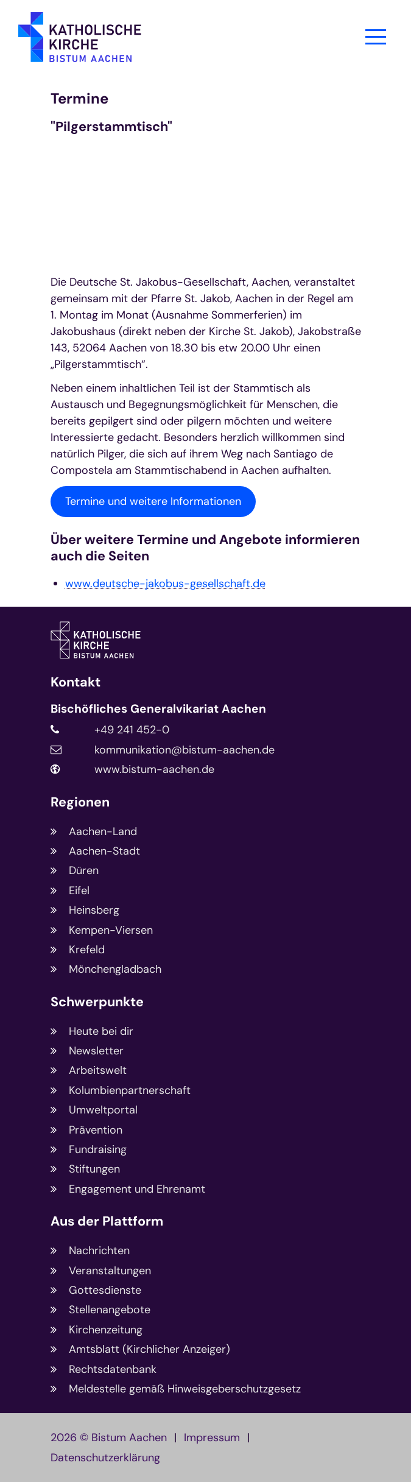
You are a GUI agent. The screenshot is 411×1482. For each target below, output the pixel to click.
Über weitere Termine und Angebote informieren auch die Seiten (205, 548)
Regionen (80, 802)
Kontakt (75, 682)
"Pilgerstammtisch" (111, 127)
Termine (79, 99)
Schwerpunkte (97, 1002)
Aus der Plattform (107, 1221)
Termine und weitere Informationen (153, 501)
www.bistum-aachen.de (154, 769)
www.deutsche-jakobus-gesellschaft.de (165, 583)
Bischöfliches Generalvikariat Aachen (158, 709)
